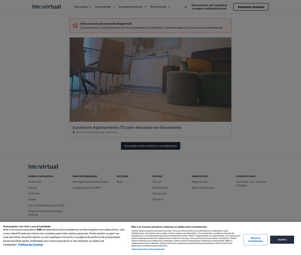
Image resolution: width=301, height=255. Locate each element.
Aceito (282, 239)
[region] (150, 238)
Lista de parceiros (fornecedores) (148, 249)
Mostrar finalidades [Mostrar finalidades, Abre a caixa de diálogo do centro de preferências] (255, 239)
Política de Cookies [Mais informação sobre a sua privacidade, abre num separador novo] (30, 244)
